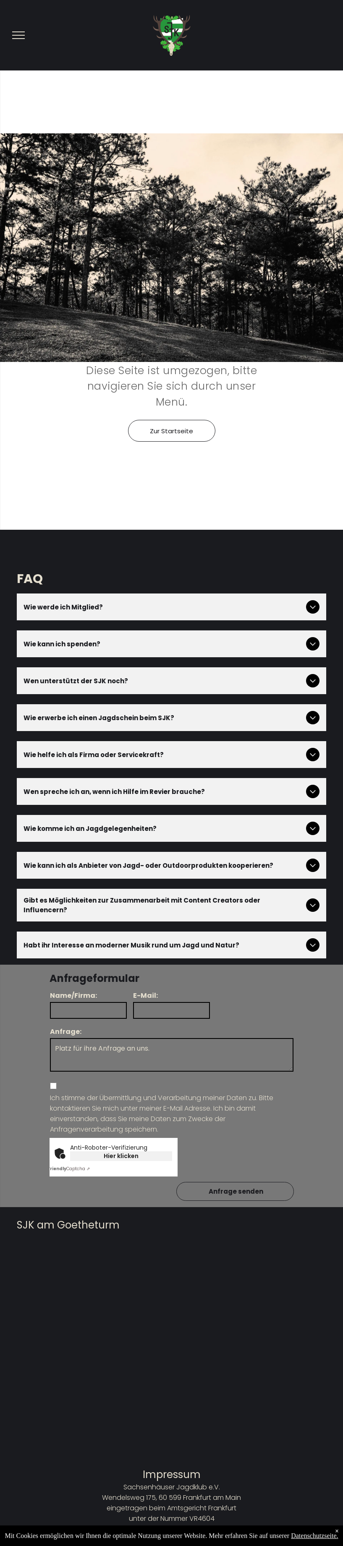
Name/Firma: (73, 995)
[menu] (18, 35)
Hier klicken (121, 1156)
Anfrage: (65, 1031)
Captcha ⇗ (68, 1169)
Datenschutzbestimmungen (171, 1539)
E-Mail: (145, 995)
